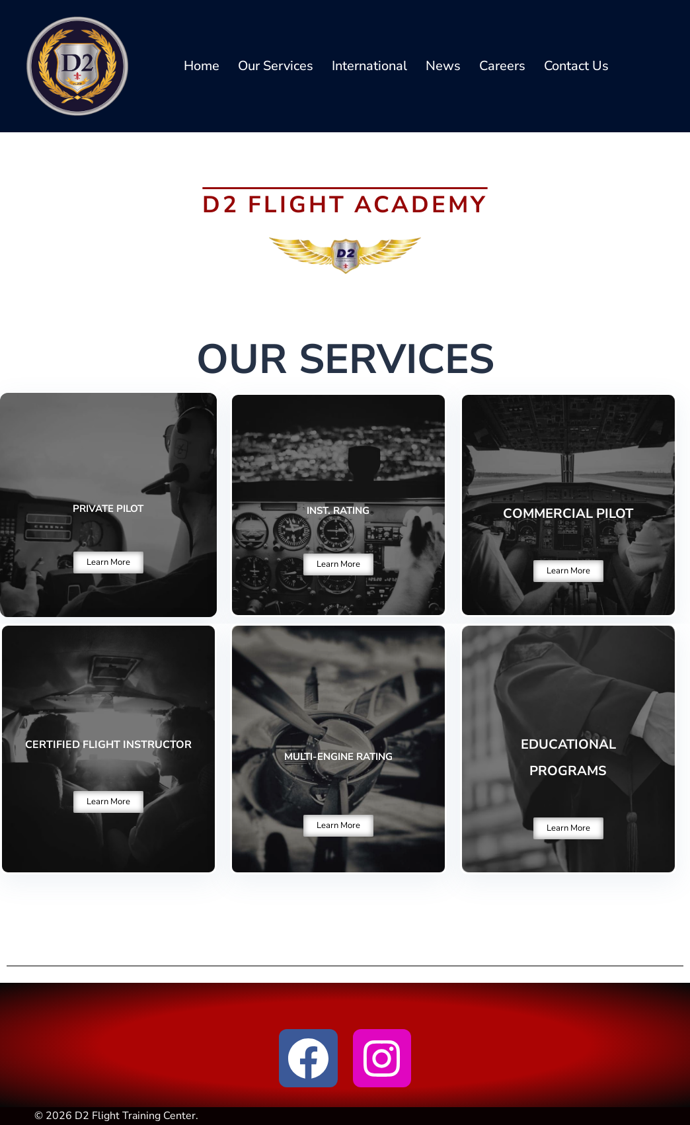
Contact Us (576, 66)
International (369, 66)
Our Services (275, 66)
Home (201, 66)
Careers (502, 66)
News (443, 66)
